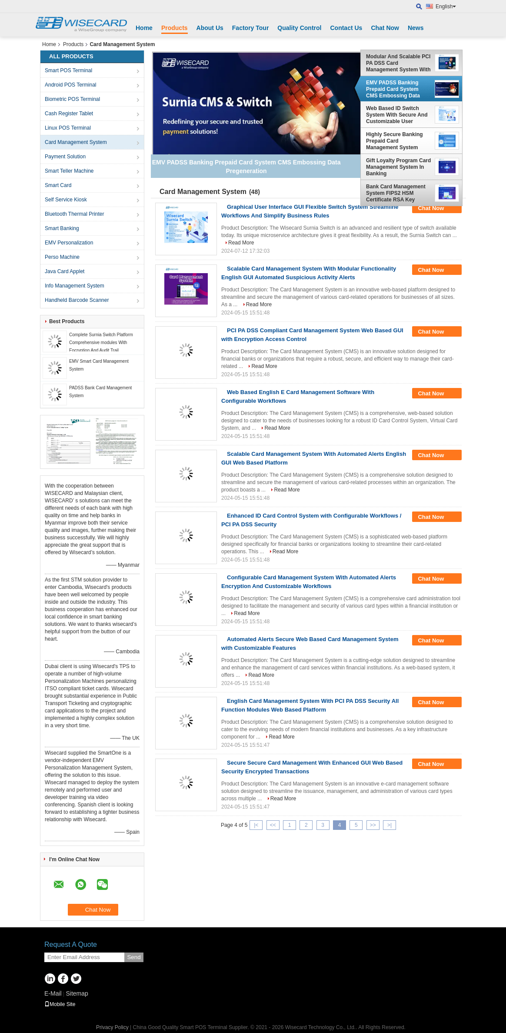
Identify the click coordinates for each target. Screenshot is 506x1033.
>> (373, 825)
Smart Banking (62, 228)
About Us (209, 27)
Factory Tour (250, 27)
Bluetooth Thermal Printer (74, 214)
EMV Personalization (69, 243)
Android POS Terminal (71, 85)
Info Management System (74, 286)
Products (174, 27)
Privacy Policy (112, 1027)
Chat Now (385, 28)
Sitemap (77, 993)
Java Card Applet (64, 271)
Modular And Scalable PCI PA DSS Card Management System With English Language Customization (398, 63)
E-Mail (53, 993)
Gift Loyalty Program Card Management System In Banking (398, 167)
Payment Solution (65, 157)
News (416, 27)
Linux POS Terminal (68, 128)
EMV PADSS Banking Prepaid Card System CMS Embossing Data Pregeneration (393, 89)
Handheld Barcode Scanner (77, 300)
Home (144, 27)
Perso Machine (62, 257)
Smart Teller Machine (69, 171)
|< (256, 825)
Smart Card (58, 185)
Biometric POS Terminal (72, 99)
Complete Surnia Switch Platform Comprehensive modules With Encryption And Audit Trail (101, 342)
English (446, 6)
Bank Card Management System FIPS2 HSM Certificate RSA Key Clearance (396, 193)
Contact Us (346, 27)
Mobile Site (59, 1004)
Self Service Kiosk (66, 200)
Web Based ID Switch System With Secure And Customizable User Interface (396, 114)
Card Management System (76, 142)
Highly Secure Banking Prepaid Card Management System (394, 140)
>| (389, 825)
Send (133, 957)
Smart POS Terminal (68, 70)
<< (273, 825)
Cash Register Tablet (69, 113)
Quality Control (299, 27)
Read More (241, 243)
